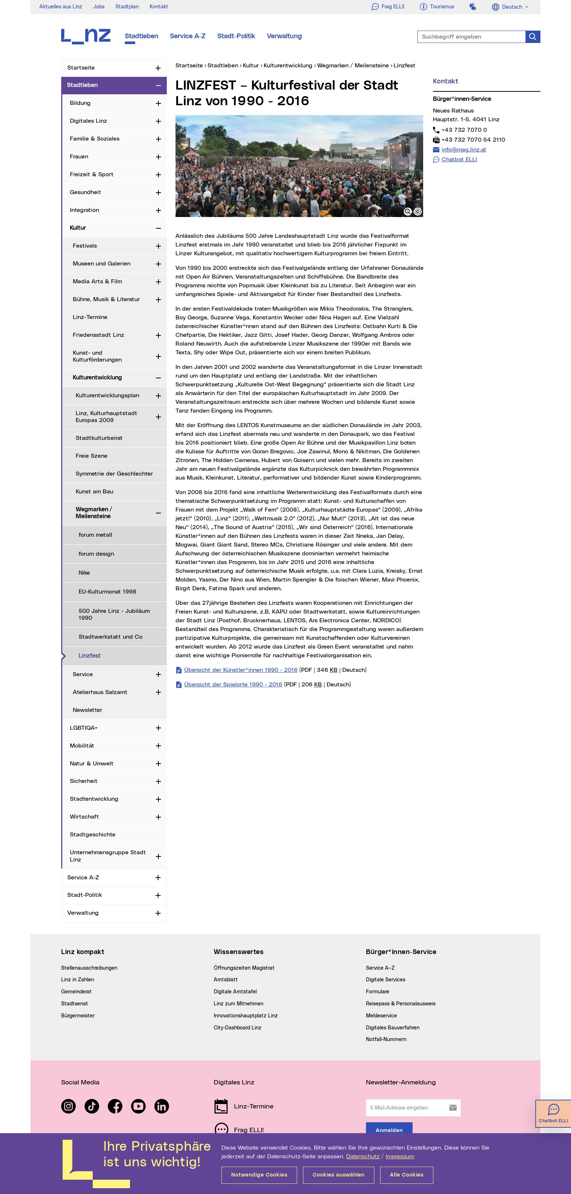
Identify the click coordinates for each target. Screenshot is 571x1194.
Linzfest (120, 655)
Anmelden (389, 1130)
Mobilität (82, 746)
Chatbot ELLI (459, 159)
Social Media (80, 1082)
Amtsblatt (226, 979)
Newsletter (87, 710)
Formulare (377, 991)
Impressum (400, 1156)
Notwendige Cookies (259, 1175)
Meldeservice (381, 1015)
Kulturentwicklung (97, 378)
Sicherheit (84, 781)
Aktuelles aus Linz (60, 6)
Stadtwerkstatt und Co (110, 637)
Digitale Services (385, 979)
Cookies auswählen (339, 1175)
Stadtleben (141, 36)
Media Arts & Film (97, 281)
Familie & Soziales (94, 139)
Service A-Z (188, 36)
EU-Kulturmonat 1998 (108, 592)
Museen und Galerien (101, 264)
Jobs (99, 6)
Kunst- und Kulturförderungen (97, 356)
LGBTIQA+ (84, 728)
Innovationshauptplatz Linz (246, 1015)
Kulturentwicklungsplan (107, 395)
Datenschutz (362, 1156)
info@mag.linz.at (464, 149)
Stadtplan (127, 6)
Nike (84, 573)
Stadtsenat (74, 1003)
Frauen (79, 156)
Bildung (80, 103)
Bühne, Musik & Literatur (106, 299)
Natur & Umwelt (92, 764)
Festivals (85, 246)
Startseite (81, 68)
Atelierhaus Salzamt (100, 692)
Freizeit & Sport (92, 174)
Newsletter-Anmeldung (401, 1082)
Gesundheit (85, 192)
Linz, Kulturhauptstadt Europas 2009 (106, 416)
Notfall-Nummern (386, 1039)
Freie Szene (91, 456)
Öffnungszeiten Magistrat (244, 968)
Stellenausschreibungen (89, 968)
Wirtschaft (84, 817)
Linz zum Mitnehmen (238, 1003)
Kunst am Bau (94, 491)
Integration (84, 210)
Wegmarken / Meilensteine (94, 513)
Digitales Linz (88, 121)
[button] (408, 212)
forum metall (95, 535)
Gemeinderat (76, 991)
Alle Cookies (407, 1175)
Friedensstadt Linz (98, 335)
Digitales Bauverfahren (393, 1028)
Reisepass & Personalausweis (401, 1003)
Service (83, 674)
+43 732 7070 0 (464, 130)
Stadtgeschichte (92, 835)
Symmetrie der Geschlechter (114, 474)
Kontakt (159, 6)
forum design (96, 554)
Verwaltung (284, 36)
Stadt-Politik (236, 36)
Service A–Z (380, 968)
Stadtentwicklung (94, 799)
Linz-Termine (90, 317)
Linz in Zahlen (77, 979)
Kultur (78, 228)
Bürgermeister (78, 1015)
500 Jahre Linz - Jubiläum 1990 (114, 614)
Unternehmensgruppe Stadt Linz (108, 856)
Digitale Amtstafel (235, 991)
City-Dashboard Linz (237, 1028)
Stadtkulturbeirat (99, 438)
